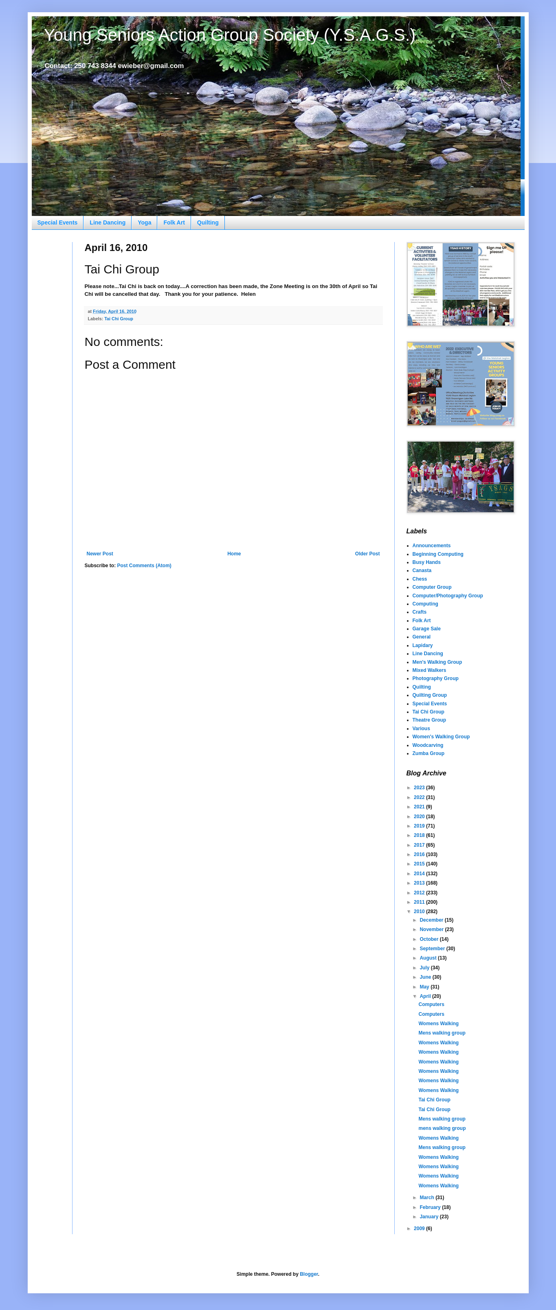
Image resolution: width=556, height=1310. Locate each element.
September (433, 948)
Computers (431, 1004)
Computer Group (432, 587)
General (422, 637)
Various (421, 728)
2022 (420, 797)
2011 (420, 902)
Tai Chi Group (118, 318)
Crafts (420, 612)
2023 (420, 787)
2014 (420, 873)
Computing (425, 604)
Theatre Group (429, 720)
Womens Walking (438, 1023)
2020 (420, 816)
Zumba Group (429, 753)
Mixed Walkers (429, 670)
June (426, 977)
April (426, 996)
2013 (420, 883)
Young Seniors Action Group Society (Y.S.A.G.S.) (230, 34)
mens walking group (442, 1128)
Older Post (367, 554)
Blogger (309, 1274)
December (432, 920)
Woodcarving (428, 745)
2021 (420, 807)
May (425, 987)
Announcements (432, 545)
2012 (420, 893)
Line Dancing (107, 222)
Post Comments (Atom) (144, 565)
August (429, 958)
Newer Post (100, 554)
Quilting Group (430, 695)
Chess (420, 579)
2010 (420, 911)
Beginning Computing (438, 554)
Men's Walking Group (437, 662)
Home (234, 554)
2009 (420, 1228)
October (430, 939)
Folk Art (174, 222)
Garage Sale (427, 629)
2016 (420, 854)
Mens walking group (441, 1033)
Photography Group (436, 678)
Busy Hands (427, 562)
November (432, 929)
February (431, 1207)
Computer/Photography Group (448, 596)
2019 (420, 826)
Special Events (57, 222)
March (427, 1197)
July (425, 968)
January (430, 1217)
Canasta (422, 570)
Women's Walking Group (441, 737)
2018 (420, 835)
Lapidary (423, 645)
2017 (420, 845)
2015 (420, 864)
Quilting (208, 222)
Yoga (144, 222)
